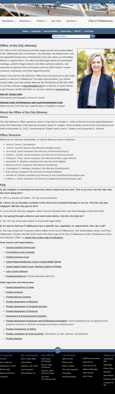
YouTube (88, 31)
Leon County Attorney (17, 271)
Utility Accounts (67, 359)
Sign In (111, 1)
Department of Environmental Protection (26, 316)
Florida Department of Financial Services (26, 306)
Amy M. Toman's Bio (11, 94)
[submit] (92, 36)
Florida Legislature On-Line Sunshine (25, 333)
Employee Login (109, 379)
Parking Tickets (67, 362)
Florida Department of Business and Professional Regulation (36, 320)
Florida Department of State (20, 287)
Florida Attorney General (18, 297)
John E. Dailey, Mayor (28, 359)
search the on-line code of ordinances (44, 237)
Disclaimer (107, 372)
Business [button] (26, 21)
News (25, 31)
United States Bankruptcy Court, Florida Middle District (33, 261)
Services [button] (71, 21)
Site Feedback (108, 375)
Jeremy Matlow (26, 362)
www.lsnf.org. (63, 89)
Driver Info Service (89, 366)
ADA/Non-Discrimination (91, 358)
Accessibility (66, 373)
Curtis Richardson (27, 369)
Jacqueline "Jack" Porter (29, 366)
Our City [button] (57, 21)
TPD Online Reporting (70, 369)
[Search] (69, 36)
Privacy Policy (108, 368)
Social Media (51, 31)
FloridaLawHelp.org (16, 276)
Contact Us (4, 377)
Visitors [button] (42, 21)
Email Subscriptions (69, 377)
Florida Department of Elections (22, 301)
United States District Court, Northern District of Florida (33, 266)
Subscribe (65, 31)
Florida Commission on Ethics (21, 329)
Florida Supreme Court (17, 257)
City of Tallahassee (100, 20)
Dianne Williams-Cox (28, 373)
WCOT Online (88, 376)
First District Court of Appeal (20, 252)
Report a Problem (68, 366)
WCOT (77, 31)
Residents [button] (8, 21)
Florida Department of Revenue (22, 311)
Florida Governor (14, 292)
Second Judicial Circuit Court (20, 247)
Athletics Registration (90, 369)
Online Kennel (88, 362)
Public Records (88, 373)
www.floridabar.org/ (33, 86)
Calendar (36, 31)
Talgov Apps (107, 365)
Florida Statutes (14, 338)
